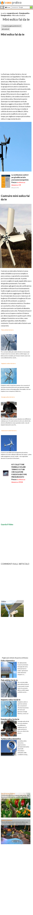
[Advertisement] (16, 54)
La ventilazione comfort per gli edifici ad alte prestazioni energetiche (20, 177)
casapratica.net (12, 13)
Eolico (3, 602)
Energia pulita (24, 13)
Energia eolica (6, 15)
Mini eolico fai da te (12, 34)
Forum (7, 7)
